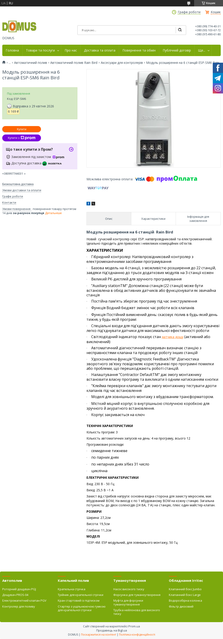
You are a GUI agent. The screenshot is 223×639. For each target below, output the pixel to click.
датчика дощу (172, 337)
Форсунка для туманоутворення (136, 595)
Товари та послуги (40, 50)
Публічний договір (177, 50)
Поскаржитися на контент (98, 634)
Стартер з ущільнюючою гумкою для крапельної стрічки (82, 608)
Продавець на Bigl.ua (111, 630)
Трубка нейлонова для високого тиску (136, 612)
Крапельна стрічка (71, 589)
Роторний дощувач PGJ (19, 589)
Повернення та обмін (139, 50)
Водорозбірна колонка (185, 600)
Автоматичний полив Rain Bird (73, 63)
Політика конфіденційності (137, 634)
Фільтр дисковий (181, 606)
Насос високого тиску (128, 589)
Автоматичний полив (30, 63)
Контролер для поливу (18, 606)
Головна (12, 50)
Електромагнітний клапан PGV (24, 600)
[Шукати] (180, 30)
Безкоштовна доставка (17, 184)
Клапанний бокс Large (185, 595)
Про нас (71, 50)
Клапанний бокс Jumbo (185, 589)
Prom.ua (134, 626)
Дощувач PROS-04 (15, 595)
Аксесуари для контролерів (122, 63)
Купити (21, 129)
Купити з (21, 138)
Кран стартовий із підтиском (78, 600)
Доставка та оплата (99, 50)
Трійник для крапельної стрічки (80, 595)
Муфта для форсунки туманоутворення (128, 602)
